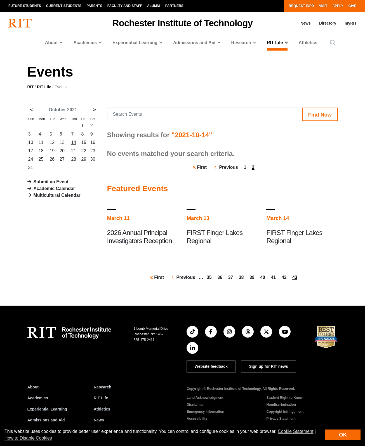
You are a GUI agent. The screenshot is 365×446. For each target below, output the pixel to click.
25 (41, 159)
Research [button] (241, 42)
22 (83, 150)
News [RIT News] (99, 420)
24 (30, 159)
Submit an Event (51, 181)
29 (83, 159)
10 (30, 142)
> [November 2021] (94, 109)
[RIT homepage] (20, 23)
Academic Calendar (54, 188)
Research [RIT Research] (102, 387)
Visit (323, 6)
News (305, 23)
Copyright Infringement (284, 412)
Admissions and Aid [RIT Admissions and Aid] (46, 420)
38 (242, 277)
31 (30, 167)
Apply (337, 6)
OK (343, 435)
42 (285, 277)
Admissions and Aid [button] (194, 42)
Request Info (301, 6)
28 (73, 159)
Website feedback (211, 366)
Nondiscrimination (281, 405)
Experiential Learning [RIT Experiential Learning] (47, 409)
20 (62, 150)
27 (62, 159)
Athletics (308, 42)
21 (73, 150)
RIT (30, 87)
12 (52, 142)
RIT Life (44, 87)
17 (30, 150)
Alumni (153, 6)
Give (352, 6)
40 (263, 277)
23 (92, 150)
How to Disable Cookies (28, 438)
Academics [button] (85, 42)
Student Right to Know (284, 398)
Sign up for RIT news (268, 366)
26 (52, 159)
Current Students (64, 6)
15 (83, 142)
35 (210, 277)
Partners (174, 6)
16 (92, 142)
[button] (333, 42)
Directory (327, 23)
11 (41, 142)
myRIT (351, 23)
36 (221, 277)
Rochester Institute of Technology (182, 23)
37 (231, 277)
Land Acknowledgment (205, 398)
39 (253, 277)
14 (73, 142)
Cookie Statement (295, 431)
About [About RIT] (33, 387)
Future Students (24, 6)
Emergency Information (205, 412)
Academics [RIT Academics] (37, 398)
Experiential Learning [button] (134, 42)
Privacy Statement (280, 419)
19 (52, 150)
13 (62, 142)
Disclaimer (195, 405)
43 (296, 278)
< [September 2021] (31, 109)
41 (274, 277)
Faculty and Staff (124, 6)
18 (41, 150)
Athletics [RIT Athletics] (102, 409)
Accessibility (197, 419)
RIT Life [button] (275, 42)
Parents (94, 6)
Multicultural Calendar (57, 195)
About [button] (51, 42)
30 (92, 159)
